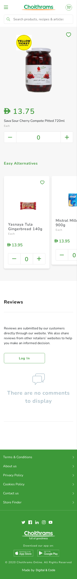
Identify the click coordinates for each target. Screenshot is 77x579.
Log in (24, 358)
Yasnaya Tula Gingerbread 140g (25, 226)
